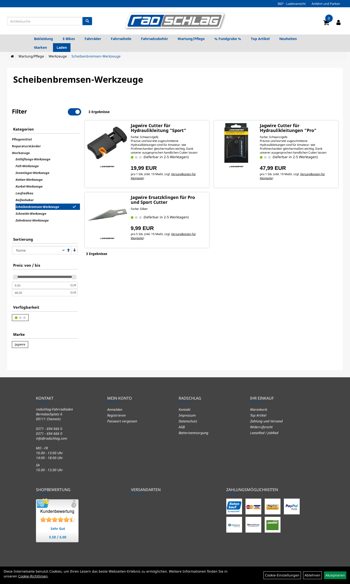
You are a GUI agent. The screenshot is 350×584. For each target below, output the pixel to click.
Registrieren (116, 415)
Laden (62, 47)
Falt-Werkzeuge (27, 166)
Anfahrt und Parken (326, 3)
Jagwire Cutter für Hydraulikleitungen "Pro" (288, 128)
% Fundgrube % (227, 38)
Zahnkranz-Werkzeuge (32, 220)
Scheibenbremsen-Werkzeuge (96, 56)
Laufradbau (24, 193)
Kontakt (185, 409)
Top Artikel (260, 38)
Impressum (187, 415)
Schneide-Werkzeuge (31, 213)
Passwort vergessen (122, 421)
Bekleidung (43, 38)
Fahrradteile (121, 38)
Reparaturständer (26, 146)
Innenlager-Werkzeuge (32, 173)
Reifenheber (25, 200)
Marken (40, 47)
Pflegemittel (22, 139)
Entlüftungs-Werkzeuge (33, 159)
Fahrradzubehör (154, 38)
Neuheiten (288, 38)
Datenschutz (188, 421)
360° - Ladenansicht (291, 3)
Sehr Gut (58, 528)
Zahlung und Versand (266, 421)
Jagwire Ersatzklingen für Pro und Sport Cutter (163, 199)
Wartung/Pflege (191, 38)
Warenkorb (258, 409)
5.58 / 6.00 (57, 537)
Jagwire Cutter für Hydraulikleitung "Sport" (158, 128)
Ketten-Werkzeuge (29, 179)
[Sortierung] (38, 250)
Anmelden (114, 409)
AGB (182, 427)
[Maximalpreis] (40, 292)
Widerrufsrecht (261, 427)
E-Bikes (69, 38)
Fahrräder (93, 38)
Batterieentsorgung (193, 432)
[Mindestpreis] (40, 285)
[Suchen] (87, 21)
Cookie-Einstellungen (282, 575)
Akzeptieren (335, 575)
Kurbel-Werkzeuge (29, 186)
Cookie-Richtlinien (33, 576)
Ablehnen (312, 575)
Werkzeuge (58, 56)
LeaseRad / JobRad (264, 432)
